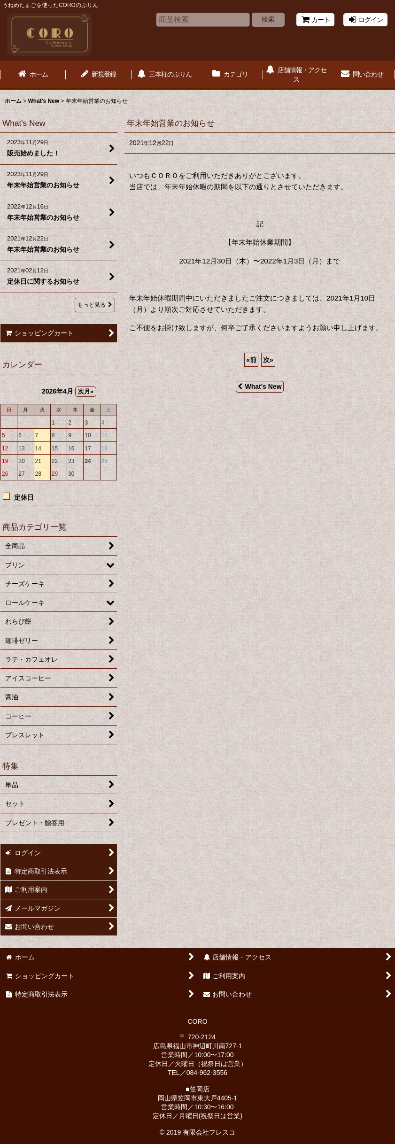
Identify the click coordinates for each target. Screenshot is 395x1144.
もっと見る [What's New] (94, 304)
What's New (259, 386)
